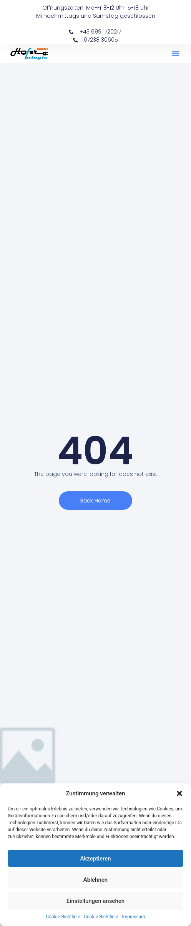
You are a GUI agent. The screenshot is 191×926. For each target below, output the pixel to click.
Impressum (133, 916)
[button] (179, 793)
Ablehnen (95, 879)
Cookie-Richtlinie (63, 916)
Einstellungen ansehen (95, 900)
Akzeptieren (95, 858)
